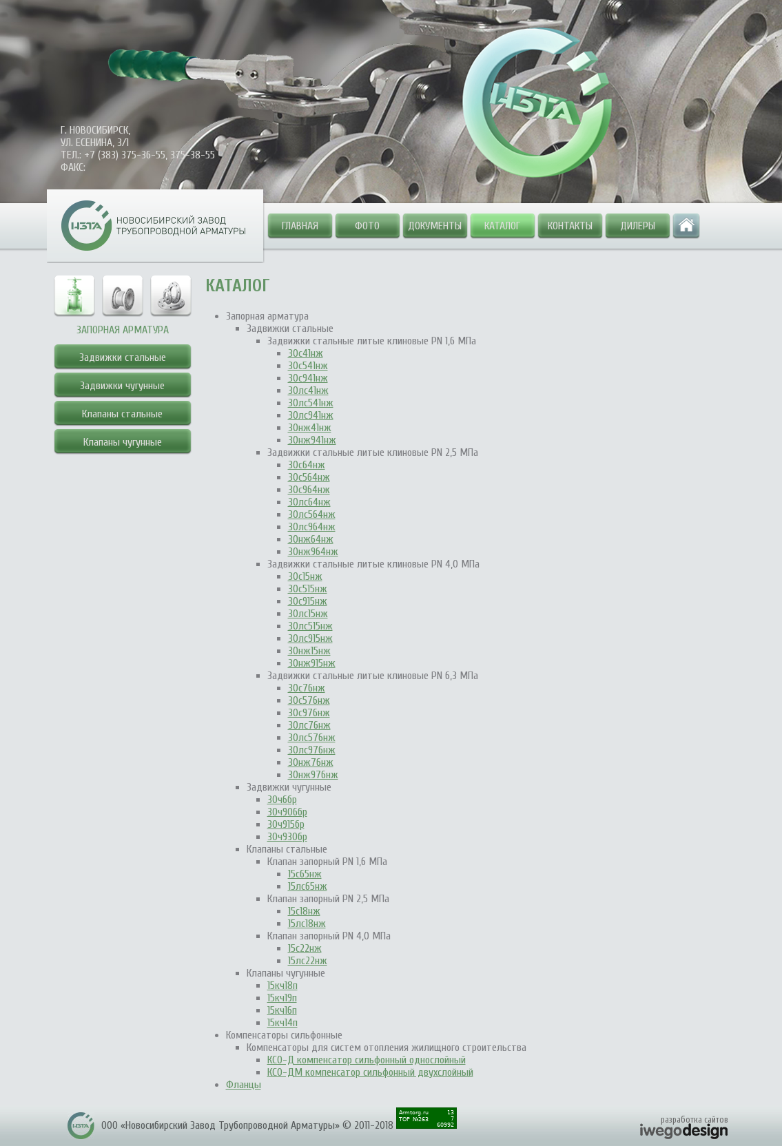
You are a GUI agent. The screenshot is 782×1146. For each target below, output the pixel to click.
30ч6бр (282, 799)
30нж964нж (313, 551)
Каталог (502, 226)
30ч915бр (286, 824)
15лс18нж (307, 923)
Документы (435, 226)
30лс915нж (310, 638)
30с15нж (305, 576)
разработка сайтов (694, 1119)
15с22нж (305, 948)
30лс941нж (310, 415)
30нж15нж (309, 651)
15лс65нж (307, 886)
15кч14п (282, 1023)
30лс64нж (309, 502)
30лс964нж (312, 527)
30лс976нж (312, 750)
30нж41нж (309, 427)
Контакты (570, 226)
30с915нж (307, 601)
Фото (367, 226)
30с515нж (307, 589)
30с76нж (306, 688)
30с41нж (305, 353)
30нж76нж (310, 762)
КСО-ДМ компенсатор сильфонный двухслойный (370, 1072)
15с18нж (304, 911)
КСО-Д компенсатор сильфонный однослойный (366, 1060)
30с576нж (309, 700)
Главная (300, 226)
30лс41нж (308, 390)
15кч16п (282, 1010)
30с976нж (309, 713)
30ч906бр (287, 812)
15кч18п (282, 985)
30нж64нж (310, 539)
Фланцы (243, 1085)
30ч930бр (287, 837)
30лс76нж (309, 725)
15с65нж (305, 874)
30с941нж (308, 378)
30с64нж (306, 465)
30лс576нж (312, 737)
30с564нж (309, 477)
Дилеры (637, 226)
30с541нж (308, 366)
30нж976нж (313, 775)
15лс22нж (307, 961)
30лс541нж (310, 403)
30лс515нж (310, 626)
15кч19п (282, 998)
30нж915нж (312, 663)
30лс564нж (312, 514)
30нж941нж (312, 440)
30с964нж (309, 489)
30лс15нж (308, 613)
